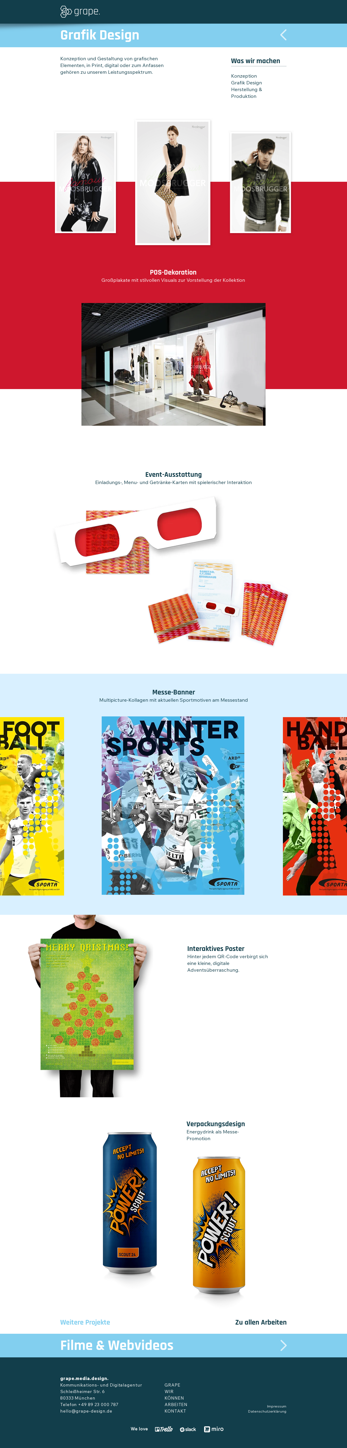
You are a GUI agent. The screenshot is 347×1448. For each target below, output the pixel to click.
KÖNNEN (174, 1398)
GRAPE (172, 1385)
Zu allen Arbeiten (261, 1322)
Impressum (277, 1406)
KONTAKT (175, 1411)
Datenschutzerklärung (267, 1412)
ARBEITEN (176, 1405)
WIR (169, 1392)
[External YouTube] (232, 1027)
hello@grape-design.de (86, 1411)
